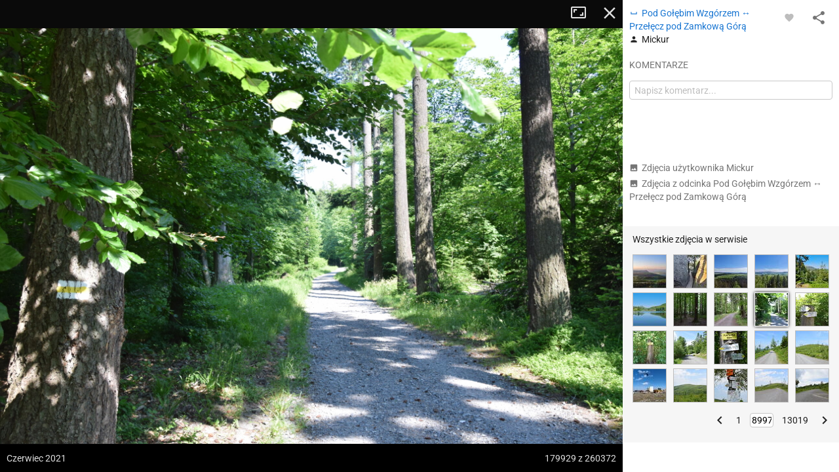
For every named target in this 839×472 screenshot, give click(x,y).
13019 (795, 420)
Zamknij (609, 13)
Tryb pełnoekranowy (583, 13)
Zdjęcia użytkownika (691, 168)
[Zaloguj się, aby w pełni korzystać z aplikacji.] (789, 17)
